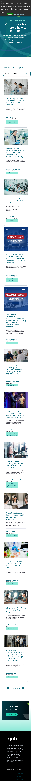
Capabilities (10, 769)
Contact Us (12, 714)
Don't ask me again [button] (19, 14)
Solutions (19, 769)
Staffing (18, 776)
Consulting (19, 773)
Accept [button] (10, 14)
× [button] (1, 1)
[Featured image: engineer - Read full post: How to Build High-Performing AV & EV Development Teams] (16, 194)
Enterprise (19, 779)
